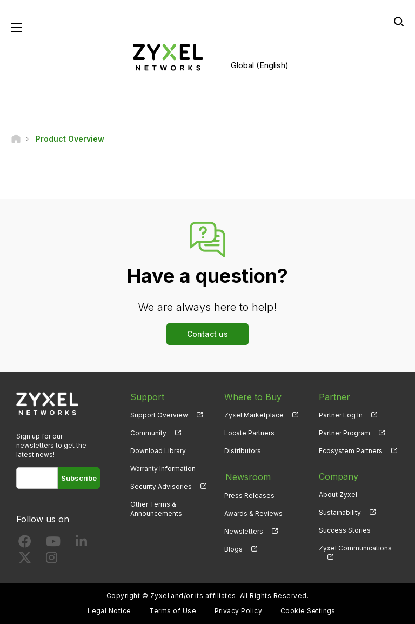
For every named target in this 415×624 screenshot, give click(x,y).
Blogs (233, 549)
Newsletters (243, 531)
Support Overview (159, 415)
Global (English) (260, 65)
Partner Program (344, 433)
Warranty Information (163, 469)
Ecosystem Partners (351, 451)
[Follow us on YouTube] (53, 544)
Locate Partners (249, 433)
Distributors (242, 451)
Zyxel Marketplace (254, 415)
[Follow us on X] (24, 560)
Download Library (158, 451)
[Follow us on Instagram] (51, 560)
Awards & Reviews (253, 513)
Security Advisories (161, 487)
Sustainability (340, 513)
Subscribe (79, 478)
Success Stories (345, 531)
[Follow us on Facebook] (24, 544)
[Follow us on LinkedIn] (81, 544)
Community (148, 433)
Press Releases (249, 495)
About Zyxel (338, 495)
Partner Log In (341, 415)
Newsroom (247, 477)
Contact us (207, 333)
